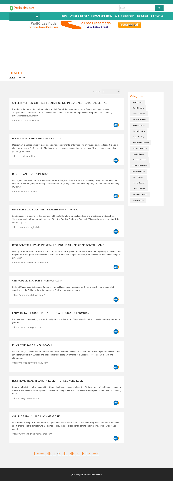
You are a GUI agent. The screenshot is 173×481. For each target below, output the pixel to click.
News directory (138, 200)
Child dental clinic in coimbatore (36, 416)
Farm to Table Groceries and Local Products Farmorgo (51, 313)
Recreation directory (140, 194)
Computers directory (140, 166)
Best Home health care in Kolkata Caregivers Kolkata (49, 380)
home (12, 77)
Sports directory (138, 137)
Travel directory (138, 108)
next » (95, 454)
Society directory (139, 131)
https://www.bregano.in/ (24, 191)
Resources (142, 16)
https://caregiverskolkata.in (25, 398)
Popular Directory (101, 16)
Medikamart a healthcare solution (36, 138)
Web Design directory (141, 143)
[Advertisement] (86, 49)
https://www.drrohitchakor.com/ (28, 295)
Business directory (140, 160)
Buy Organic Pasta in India (30, 174)
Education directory (140, 148)
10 (78, 454)
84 (89, 454)
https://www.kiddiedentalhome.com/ (31, 262)
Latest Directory (79, 16)
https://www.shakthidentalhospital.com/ (32, 434)
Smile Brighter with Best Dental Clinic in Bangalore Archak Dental (59, 103)
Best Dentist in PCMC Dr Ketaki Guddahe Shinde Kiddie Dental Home (58, 245)
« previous (39, 454)
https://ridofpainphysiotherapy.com (30, 363)
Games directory (139, 171)
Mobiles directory (139, 154)
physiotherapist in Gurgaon (32, 345)
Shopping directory (140, 125)
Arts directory (138, 102)
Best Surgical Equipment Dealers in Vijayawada (45, 209)
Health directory (138, 177)
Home (64, 16)
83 (84, 454)
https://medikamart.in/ (23, 156)
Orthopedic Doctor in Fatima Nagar (37, 280)
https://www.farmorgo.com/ (26, 327)
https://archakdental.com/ (25, 120)
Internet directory (139, 183)
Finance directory (139, 189)
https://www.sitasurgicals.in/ (26, 227)
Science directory (139, 114)
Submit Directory (124, 16)
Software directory (139, 119)
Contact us (157, 16)
